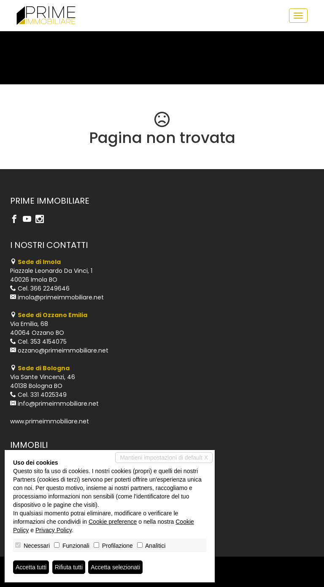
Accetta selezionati (115, 567)
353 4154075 (48, 341)
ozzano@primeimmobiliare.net (63, 350)
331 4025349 (48, 394)
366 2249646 (50, 288)
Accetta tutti (31, 567)
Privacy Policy (53, 530)
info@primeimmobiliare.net (58, 403)
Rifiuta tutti (69, 567)
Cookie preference (113, 521)
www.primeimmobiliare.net (49, 421)
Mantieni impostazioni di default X (164, 457)
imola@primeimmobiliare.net (61, 297)
